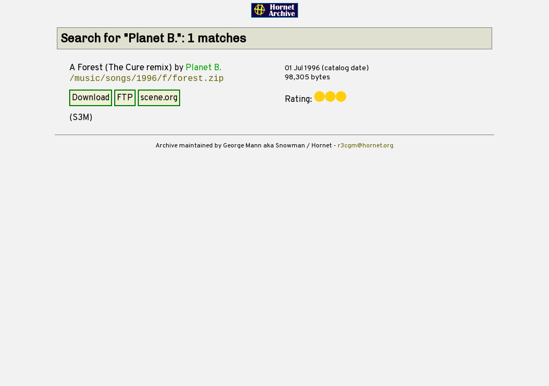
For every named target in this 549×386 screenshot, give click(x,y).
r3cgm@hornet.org (366, 146)
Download (90, 98)
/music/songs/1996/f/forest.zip (146, 79)
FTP (125, 98)
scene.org (158, 98)
